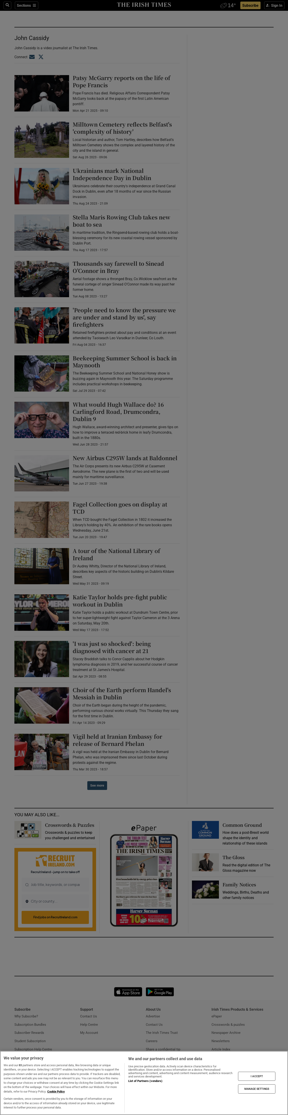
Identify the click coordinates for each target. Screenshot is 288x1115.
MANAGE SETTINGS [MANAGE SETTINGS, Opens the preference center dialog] (256, 1088)
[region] (144, 1083)
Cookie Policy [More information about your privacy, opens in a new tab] (56, 1091)
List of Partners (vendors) (145, 1081)
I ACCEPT (257, 1076)
